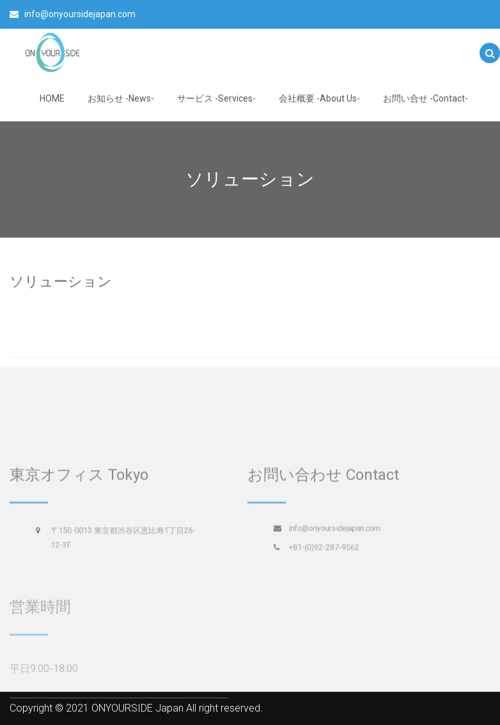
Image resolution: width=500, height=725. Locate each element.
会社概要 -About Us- (319, 98)
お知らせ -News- (121, 98)
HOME (52, 98)
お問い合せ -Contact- (425, 98)
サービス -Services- (216, 98)
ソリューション (61, 281)
